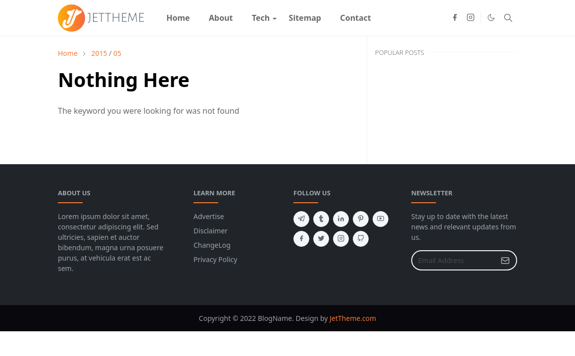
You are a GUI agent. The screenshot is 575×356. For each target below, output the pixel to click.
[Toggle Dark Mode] (491, 17)
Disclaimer (210, 230)
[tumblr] (321, 219)
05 (117, 53)
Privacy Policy (215, 259)
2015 (99, 53)
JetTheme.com (353, 318)
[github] (361, 239)
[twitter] (321, 239)
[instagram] (471, 18)
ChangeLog (212, 245)
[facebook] (455, 18)
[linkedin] (341, 219)
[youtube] (380, 219)
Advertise (208, 216)
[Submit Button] (505, 260)
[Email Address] (453, 260)
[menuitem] (178, 18)
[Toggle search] (508, 18)
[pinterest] (361, 219)
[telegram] (301, 219)
